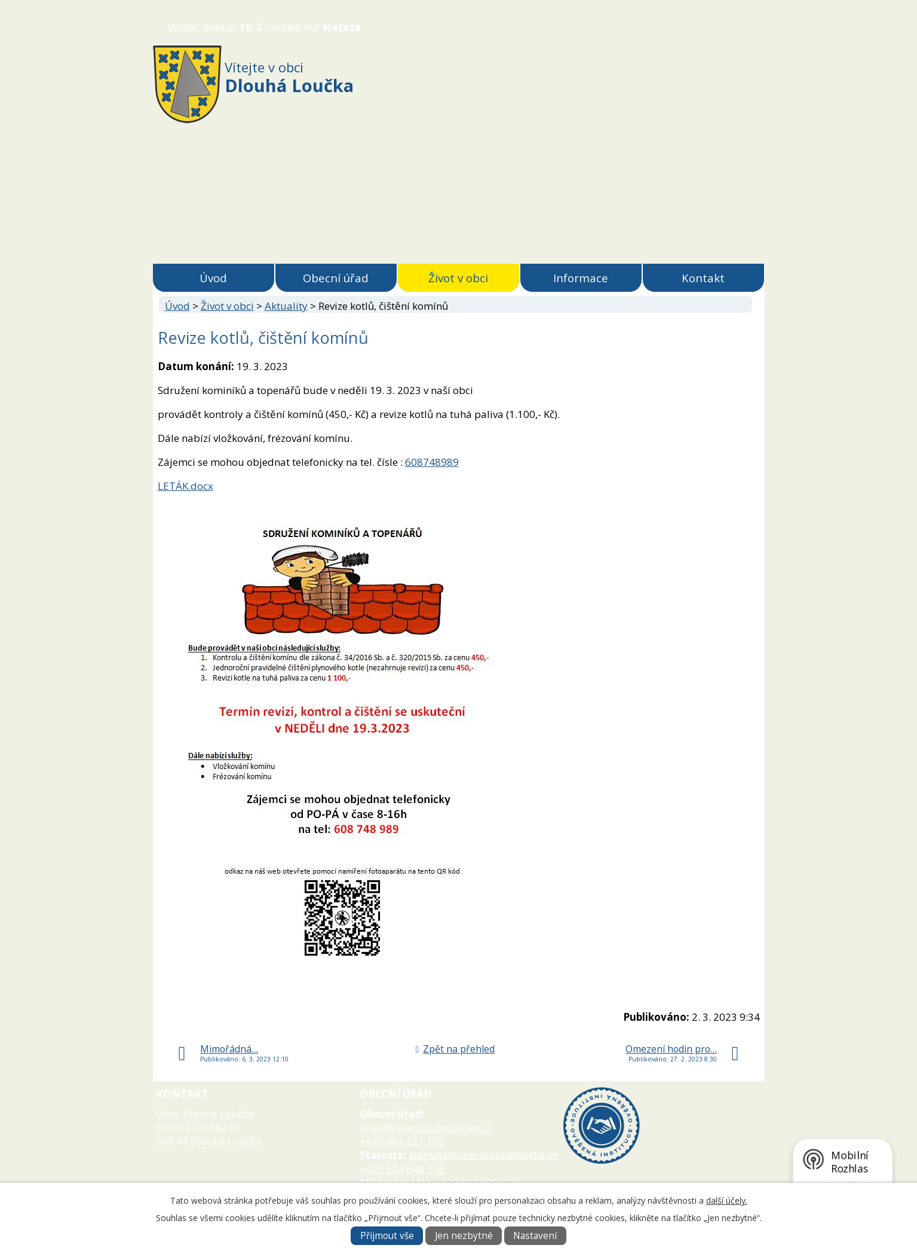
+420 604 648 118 (402, 1169)
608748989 (432, 462)
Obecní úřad (336, 277)
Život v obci (458, 277)
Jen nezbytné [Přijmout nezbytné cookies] (464, 1235)
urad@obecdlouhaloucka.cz (426, 1127)
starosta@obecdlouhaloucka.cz (483, 1155)
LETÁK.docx (185, 486)
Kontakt (703, 277)
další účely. (726, 1200)
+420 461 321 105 (402, 1141)
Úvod (213, 277)
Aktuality (286, 306)
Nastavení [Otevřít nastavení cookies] (535, 1235)
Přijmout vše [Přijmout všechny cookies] (387, 1235)
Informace (580, 277)
